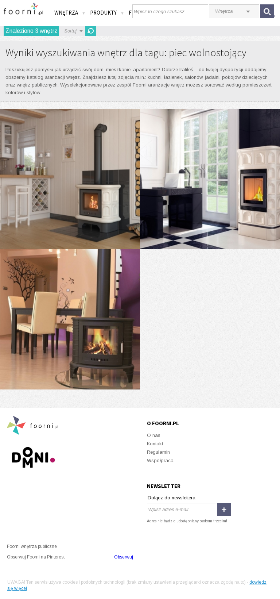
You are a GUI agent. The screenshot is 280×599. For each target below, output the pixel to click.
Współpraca (160, 460)
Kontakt (155, 443)
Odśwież (90, 31)
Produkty (107, 12)
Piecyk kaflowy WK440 (70, 179)
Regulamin (158, 452)
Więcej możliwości (70, 319)
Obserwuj (123, 557)
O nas (153, 435)
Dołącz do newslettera (171, 497)
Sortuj (70, 31)
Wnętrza (70, 12)
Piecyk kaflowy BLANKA (210, 179)
